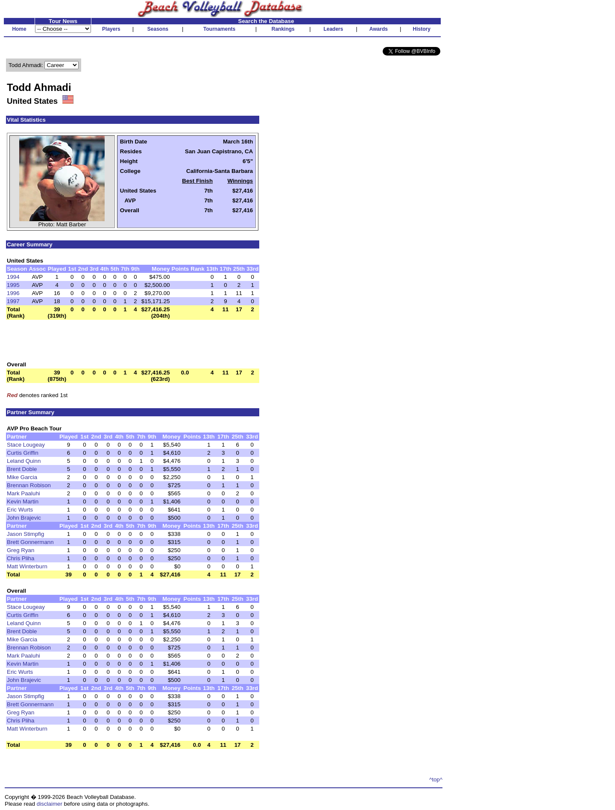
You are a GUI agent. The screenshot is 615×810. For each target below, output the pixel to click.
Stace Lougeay (26, 445)
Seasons (157, 29)
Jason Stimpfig (25, 534)
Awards (378, 29)
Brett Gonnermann (30, 542)
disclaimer (49, 804)
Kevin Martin (22, 501)
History (421, 29)
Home (19, 29)
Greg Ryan (20, 550)
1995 (13, 285)
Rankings (283, 29)
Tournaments (219, 29)
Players (111, 29)
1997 (13, 301)
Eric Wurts (20, 509)
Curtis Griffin (22, 453)
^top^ (435, 779)
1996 (13, 293)
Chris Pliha (20, 558)
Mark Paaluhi (23, 493)
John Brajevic (24, 518)
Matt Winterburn (27, 566)
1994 (13, 277)
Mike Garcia (22, 477)
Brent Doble (22, 469)
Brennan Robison (29, 485)
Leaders (333, 29)
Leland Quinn (24, 461)
